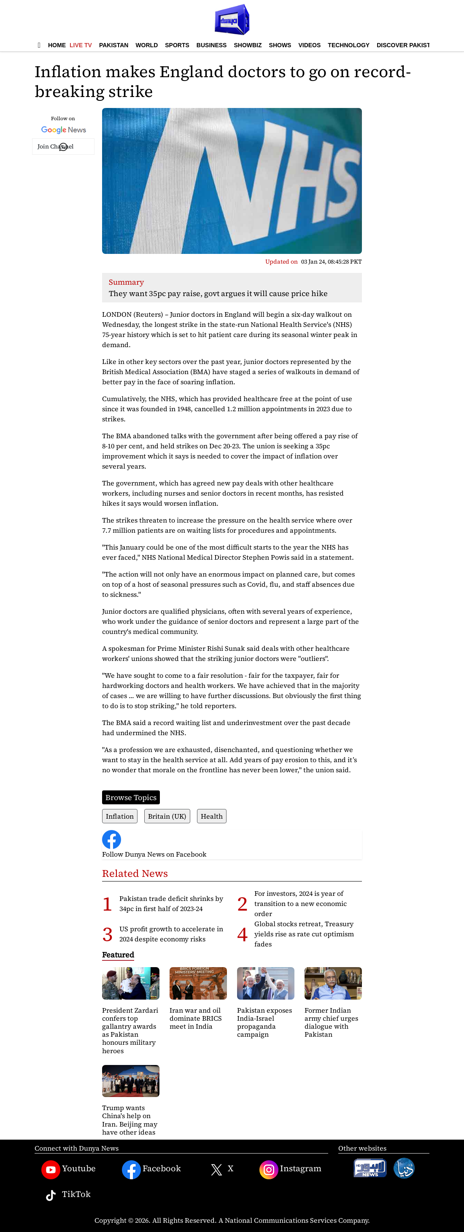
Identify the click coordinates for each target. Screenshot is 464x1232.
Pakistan (113, 45)
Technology (349, 45)
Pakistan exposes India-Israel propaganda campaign (264, 1022)
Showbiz (248, 45)
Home (57, 45)
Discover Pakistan (408, 45)
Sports (177, 45)
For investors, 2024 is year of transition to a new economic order (300, 903)
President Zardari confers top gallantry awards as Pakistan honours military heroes (130, 1030)
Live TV (81, 45)
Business (212, 45)
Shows (280, 45)
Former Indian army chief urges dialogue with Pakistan (331, 1022)
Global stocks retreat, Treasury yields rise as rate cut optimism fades (304, 934)
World (146, 45)
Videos (309, 45)
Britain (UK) (167, 816)
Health (212, 816)
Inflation (120, 816)
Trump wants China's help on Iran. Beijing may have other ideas (129, 1120)
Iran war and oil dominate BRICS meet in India (196, 1018)
